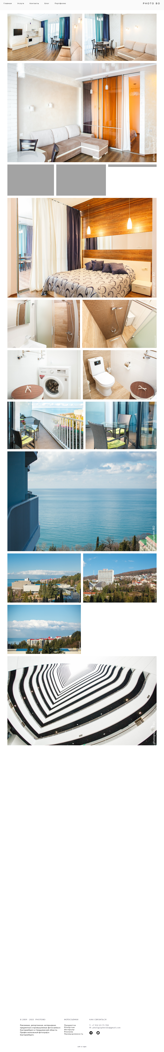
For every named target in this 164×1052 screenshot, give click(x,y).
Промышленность (73, 1034)
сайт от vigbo (82, 1046)
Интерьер (69, 1029)
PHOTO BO (148, 5)
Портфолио (64, 5)
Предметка (70, 1025)
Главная (11, 5)
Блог (50, 5)
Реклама (68, 1032)
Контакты (38, 5)
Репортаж (69, 1027)
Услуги (24, 5)
